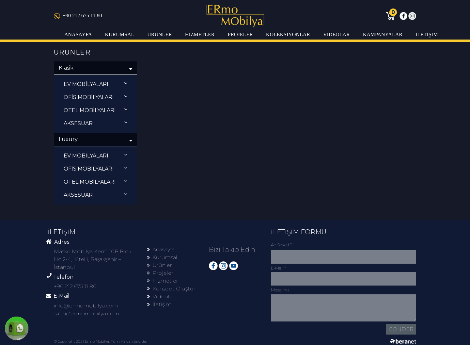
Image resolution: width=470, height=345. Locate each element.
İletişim (159, 304)
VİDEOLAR (336, 34)
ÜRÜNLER (159, 34)
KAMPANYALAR (382, 34)
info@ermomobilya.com (86, 306)
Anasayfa (161, 249)
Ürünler (159, 265)
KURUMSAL (119, 34)
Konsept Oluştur (171, 289)
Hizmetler (162, 281)
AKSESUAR (95, 123)
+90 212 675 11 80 (78, 15)
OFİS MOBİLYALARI (95, 96)
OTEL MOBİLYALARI (95, 110)
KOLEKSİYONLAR (288, 34)
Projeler (160, 273)
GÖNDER (401, 329)
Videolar (160, 296)
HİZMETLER (200, 34)
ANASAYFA (78, 34)
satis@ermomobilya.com (86, 313)
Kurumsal (162, 257)
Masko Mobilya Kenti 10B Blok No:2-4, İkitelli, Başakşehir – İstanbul (92, 259)
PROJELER (240, 34)
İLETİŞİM (426, 34)
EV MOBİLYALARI (95, 83)
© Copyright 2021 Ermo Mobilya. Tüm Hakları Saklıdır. (100, 341)
